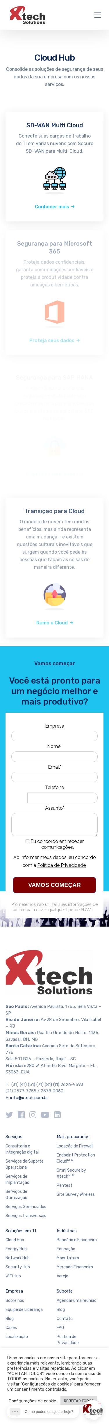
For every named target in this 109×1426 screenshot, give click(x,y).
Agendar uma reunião (77, 1300)
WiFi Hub (13, 1276)
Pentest (64, 1185)
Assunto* (54, 808)
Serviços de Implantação (17, 1179)
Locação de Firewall (75, 1146)
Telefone (54, 787)
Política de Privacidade (61, 865)
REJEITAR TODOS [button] (79, 1401)
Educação (66, 1249)
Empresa (54, 726)
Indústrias (67, 1230)
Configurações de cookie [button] (32, 1401)
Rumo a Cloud (52, 623)
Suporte (65, 1291)
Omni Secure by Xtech (71, 1173)
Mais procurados (73, 1136)
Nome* (54, 746)
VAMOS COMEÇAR (54, 885)
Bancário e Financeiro (77, 1239)
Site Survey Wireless (76, 1194)
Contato (65, 1318)
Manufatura (68, 1258)
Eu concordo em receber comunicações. (55, 844)
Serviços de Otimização (16, 1194)
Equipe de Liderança (24, 1309)
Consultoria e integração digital (22, 1149)
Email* (54, 767)
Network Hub (18, 1258)
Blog (10, 1318)
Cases (11, 1327)
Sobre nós (15, 1300)
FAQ (60, 1327)
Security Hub (18, 1267)
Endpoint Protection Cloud (76, 1158)
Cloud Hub (15, 1239)
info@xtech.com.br (29, 1097)
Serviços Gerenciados (26, 1206)
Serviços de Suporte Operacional (25, 1164)
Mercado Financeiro (75, 1267)
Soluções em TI (21, 1230)
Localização (17, 1336)
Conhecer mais (52, 207)
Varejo (62, 1276)
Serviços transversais (26, 1215)
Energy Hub (16, 1249)
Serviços (14, 1136)
